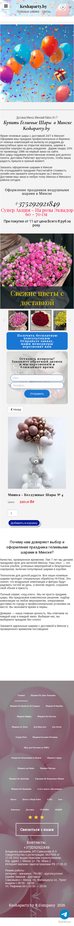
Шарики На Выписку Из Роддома (25, 706)
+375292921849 (37, 203)
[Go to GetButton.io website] (64, 922)
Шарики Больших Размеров (45, 737)
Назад (15, 409)
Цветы (13, 799)
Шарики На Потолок (46, 717)
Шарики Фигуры (47, 768)
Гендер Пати (21, 737)
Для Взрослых (40, 727)
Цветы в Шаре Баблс (31, 799)
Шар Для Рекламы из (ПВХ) (36, 748)
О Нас (49, 799)
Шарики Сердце (54, 758)
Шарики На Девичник (19, 779)
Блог (60, 799)
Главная (21, 695)
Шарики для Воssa (26, 768)
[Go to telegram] (64, 914)
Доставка (30, 810)
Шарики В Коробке (54, 706)
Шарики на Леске (20, 727)
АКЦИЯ (58, 810)
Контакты (15, 810)
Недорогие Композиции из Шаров (26, 758)
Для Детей (56, 727)
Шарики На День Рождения (43, 695)
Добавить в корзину (24, 523)
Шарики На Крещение (21, 789)
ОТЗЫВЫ (44, 810)
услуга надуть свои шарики (49, 789)
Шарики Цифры (24, 717)
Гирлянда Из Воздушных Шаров (49, 779)
